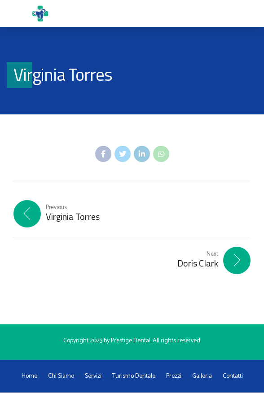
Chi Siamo (61, 376)
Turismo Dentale (133, 376)
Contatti (233, 376)
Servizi (93, 376)
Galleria (202, 376)
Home (29, 376)
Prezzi (173, 376)
